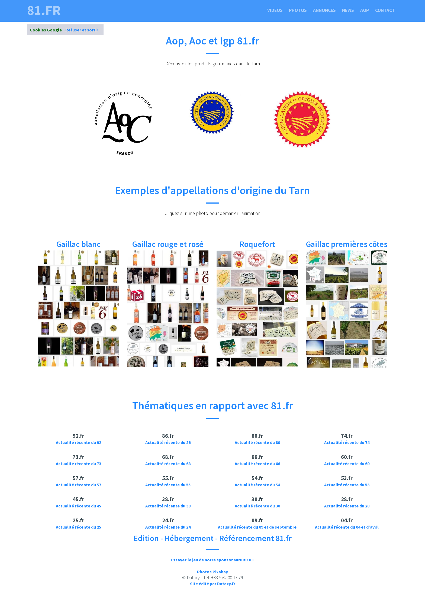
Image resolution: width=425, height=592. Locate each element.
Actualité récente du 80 (257, 442)
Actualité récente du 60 (346, 463)
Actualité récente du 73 (78, 463)
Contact (385, 10)
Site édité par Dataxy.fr (212, 583)
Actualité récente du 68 (168, 463)
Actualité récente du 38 (168, 506)
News (348, 10)
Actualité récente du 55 (168, 484)
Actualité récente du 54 (257, 484)
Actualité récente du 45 (78, 506)
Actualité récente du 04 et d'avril (347, 527)
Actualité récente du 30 (257, 506)
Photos (298, 10)
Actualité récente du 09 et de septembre (257, 527)
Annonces (324, 10)
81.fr (44, 10)
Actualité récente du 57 (78, 484)
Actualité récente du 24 (168, 527)
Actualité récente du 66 (257, 463)
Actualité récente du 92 (78, 442)
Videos (275, 10)
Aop (364, 10)
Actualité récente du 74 (346, 442)
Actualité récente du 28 (346, 506)
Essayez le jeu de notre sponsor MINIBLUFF (213, 559)
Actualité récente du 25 (78, 527)
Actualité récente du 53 (346, 484)
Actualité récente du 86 (168, 442)
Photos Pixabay (212, 571)
